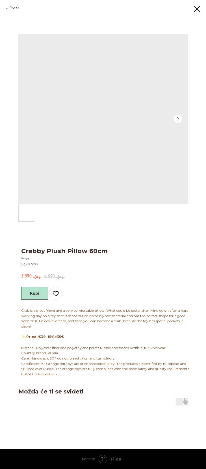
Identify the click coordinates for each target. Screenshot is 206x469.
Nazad (14, 8)
